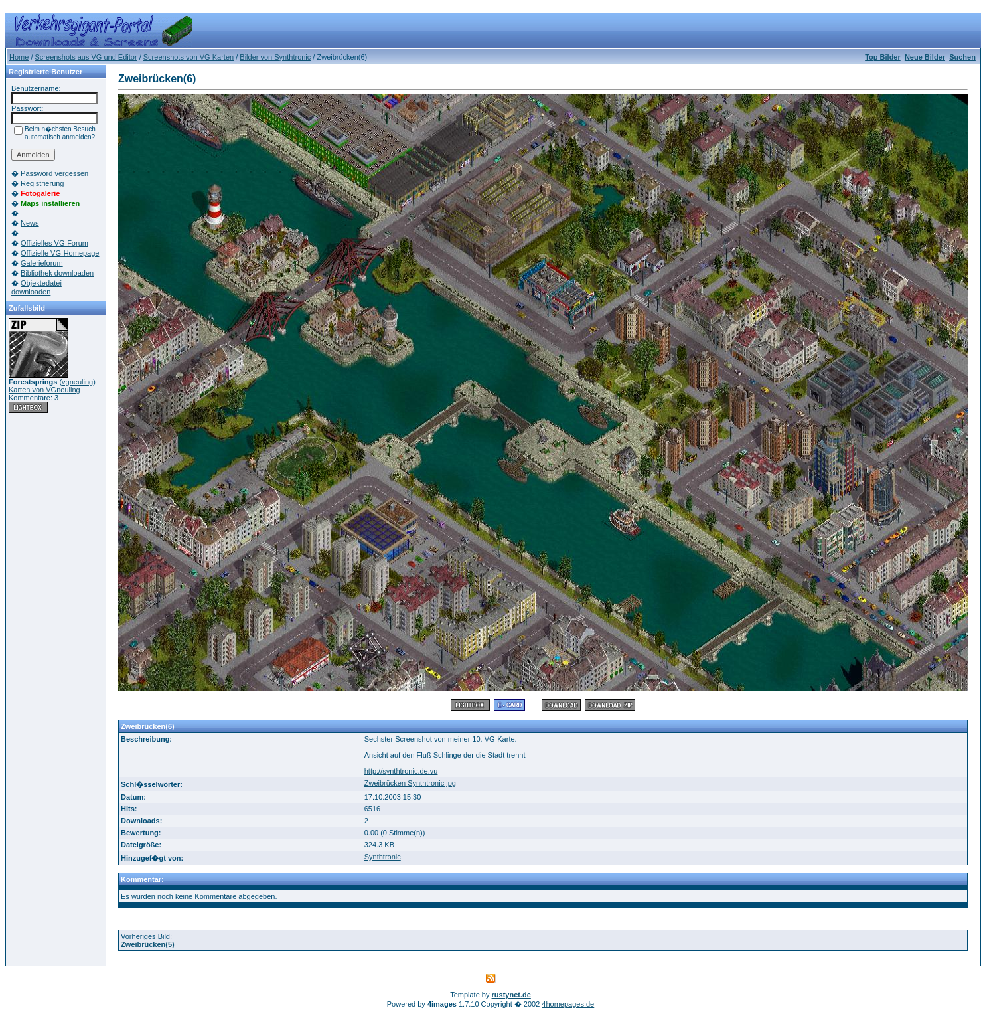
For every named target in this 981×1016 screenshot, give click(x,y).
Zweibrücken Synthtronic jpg (410, 783)
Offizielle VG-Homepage (60, 253)
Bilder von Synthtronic (275, 57)
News (30, 223)
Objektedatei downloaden (36, 287)
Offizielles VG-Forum (54, 243)
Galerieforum (42, 263)
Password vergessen (54, 173)
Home (19, 57)
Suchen (962, 57)
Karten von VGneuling (44, 390)
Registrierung (42, 183)
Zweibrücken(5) (148, 944)
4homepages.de (568, 1004)
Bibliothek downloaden (57, 273)
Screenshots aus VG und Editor (86, 57)
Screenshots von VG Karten (188, 57)
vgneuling (77, 382)
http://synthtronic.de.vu (401, 771)
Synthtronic (382, 857)
